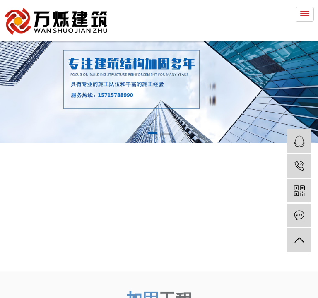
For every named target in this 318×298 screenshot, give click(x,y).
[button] (152, 134)
